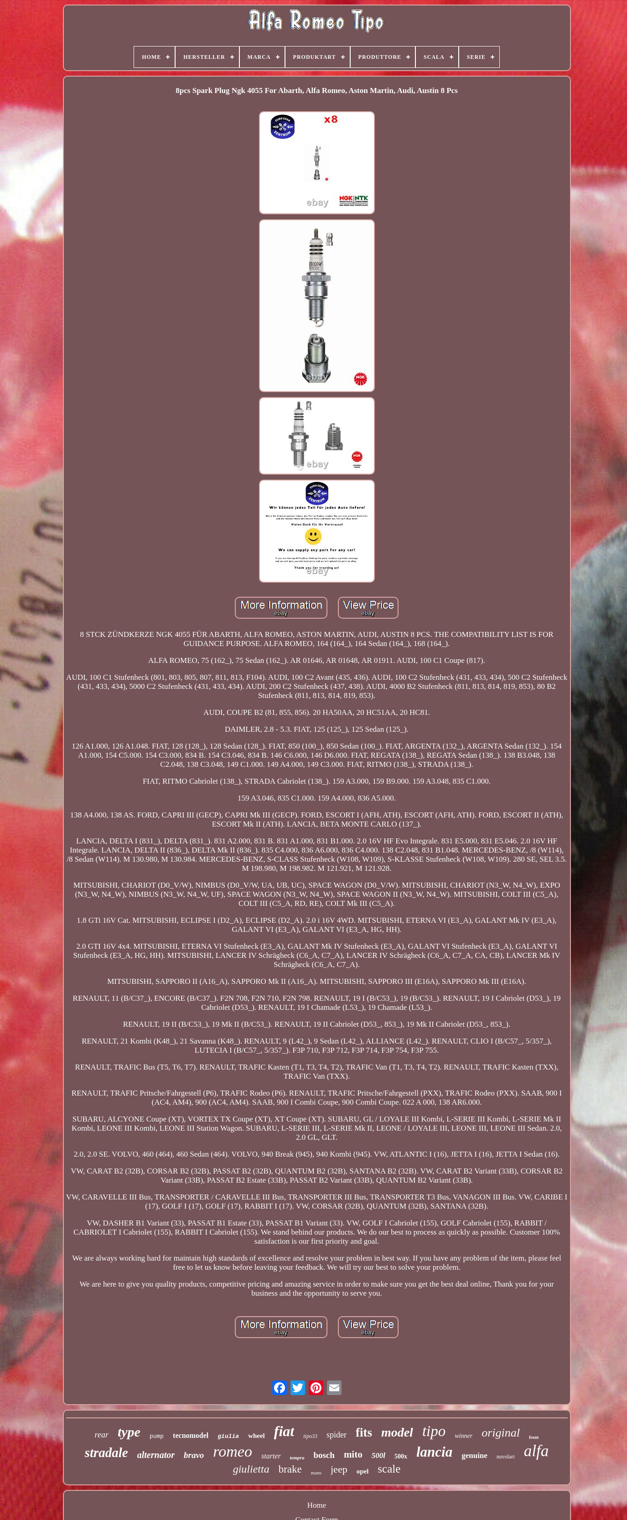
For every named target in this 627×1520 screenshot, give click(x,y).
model (397, 1432)
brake (290, 1469)
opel (363, 1471)
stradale (106, 1452)
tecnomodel (190, 1435)
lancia (434, 1452)
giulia (228, 1436)
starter (271, 1456)
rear (102, 1434)
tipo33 (310, 1436)
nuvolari (506, 1456)
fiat (284, 1431)
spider (336, 1434)
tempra (297, 1457)
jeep (339, 1469)
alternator (156, 1455)
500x (400, 1456)
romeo (232, 1451)
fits (364, 1432)
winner (463, 1435)
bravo (194, 1455)
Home (316, 1505)
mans (316, 1472)
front (534, 1437)
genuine (474, 1455)
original (501, 1432)
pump (157, 1436)
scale (389, 1469)
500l (378, 1455)
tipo (434, 1431)
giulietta (251, 1469)
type (129, 1431)
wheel (256, 1435)
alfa (536, 1451)
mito (353, 1454)
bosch (323, 1455)
